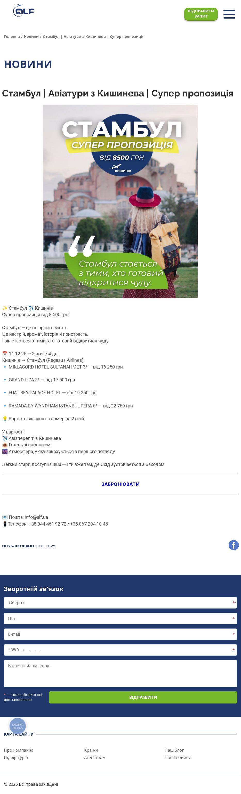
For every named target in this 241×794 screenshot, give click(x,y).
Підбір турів (16, 757)
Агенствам (95, 757)
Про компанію (18, 750)
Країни (91, 750)
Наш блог (174, 750)
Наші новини (178, 757)
